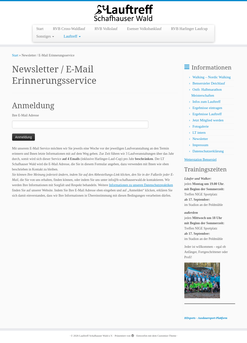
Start (39, 29)
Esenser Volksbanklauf (144, 29)
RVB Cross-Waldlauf (69, 29)
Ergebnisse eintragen (207, 108)
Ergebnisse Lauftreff (207, 114)
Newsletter (200, 139)
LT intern (198, 132)
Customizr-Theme (166, 335)
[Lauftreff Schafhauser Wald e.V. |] (123, 12)
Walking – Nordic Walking (211, 77)
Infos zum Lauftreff (206, 102)
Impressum (200, 145)
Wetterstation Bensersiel (200, 159)
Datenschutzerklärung (208, 151)
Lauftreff (72, 36)
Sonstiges (45, 36)
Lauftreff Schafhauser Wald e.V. (96, 335)
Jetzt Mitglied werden (208, 120)
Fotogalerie (200, 126)
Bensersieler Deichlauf (208, 83)
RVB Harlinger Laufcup (189, 29)
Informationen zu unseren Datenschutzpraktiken (141, 185)
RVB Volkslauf (106, 29)
